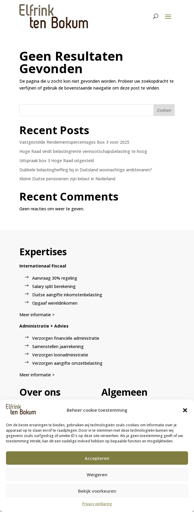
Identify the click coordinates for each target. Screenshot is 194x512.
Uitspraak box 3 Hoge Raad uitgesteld (56, 160)
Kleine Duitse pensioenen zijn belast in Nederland (67, 178)
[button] (185, 410)
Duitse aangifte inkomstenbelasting (67, 295)
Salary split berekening (54, 286)
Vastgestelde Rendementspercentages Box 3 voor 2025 (74, 142)
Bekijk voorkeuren (97, 491)
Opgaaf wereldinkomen (54, 303)
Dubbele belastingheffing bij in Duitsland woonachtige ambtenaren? (85, 170)
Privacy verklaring (97, 503)
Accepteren (97, 458)
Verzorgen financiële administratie (65, 338)
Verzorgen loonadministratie (60, 355)
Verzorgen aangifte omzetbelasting (67, 363)
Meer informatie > (37, 314)
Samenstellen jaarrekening (58, 346)
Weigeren (97, 474)
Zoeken (164, 110)
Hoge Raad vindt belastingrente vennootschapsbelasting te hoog (83, 151)
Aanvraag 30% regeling (54, 278)
